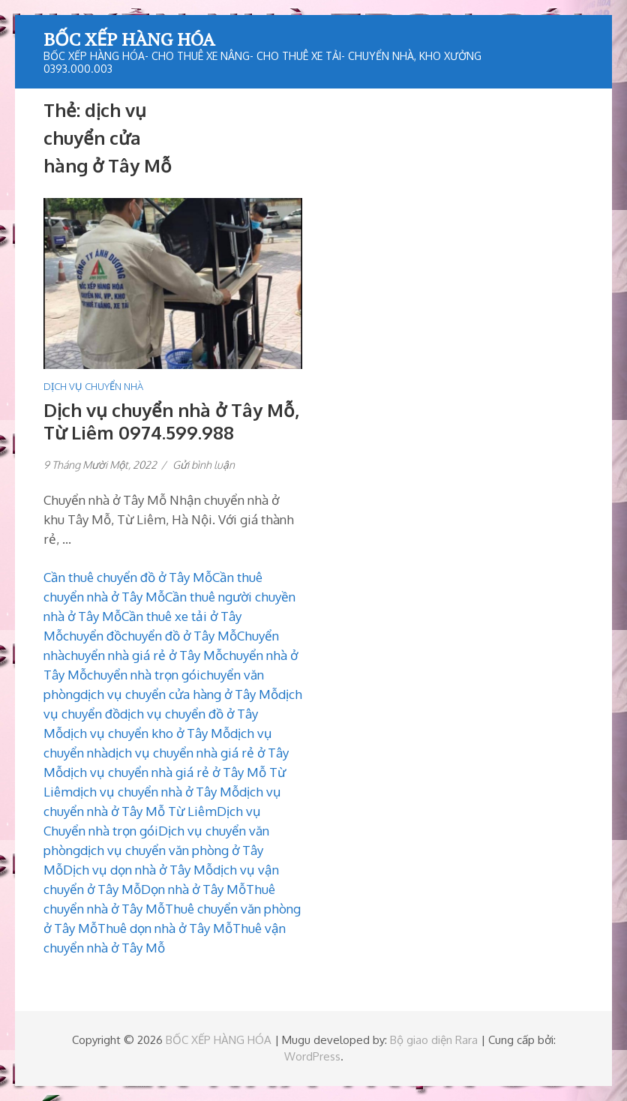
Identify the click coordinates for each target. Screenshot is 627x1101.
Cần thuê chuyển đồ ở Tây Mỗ (128, 577)
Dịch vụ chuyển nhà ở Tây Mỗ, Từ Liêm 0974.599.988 (171, 421)
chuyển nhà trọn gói (143, 674)
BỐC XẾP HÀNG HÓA (129, 39)
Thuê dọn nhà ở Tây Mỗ (165, 928)
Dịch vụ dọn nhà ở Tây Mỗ (138, 870)
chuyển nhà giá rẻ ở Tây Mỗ (143, 655)
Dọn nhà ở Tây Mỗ (193, 889)
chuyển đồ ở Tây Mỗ (179, 636)
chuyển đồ (92, 636)
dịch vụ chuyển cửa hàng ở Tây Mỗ (179, 694)
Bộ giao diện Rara (434, 1040)
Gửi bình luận (203, 464)
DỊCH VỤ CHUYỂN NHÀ (93, 386)
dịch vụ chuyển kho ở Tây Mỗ (146, 733)
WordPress (312, 1056)
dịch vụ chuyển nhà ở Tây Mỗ (156, 792)
